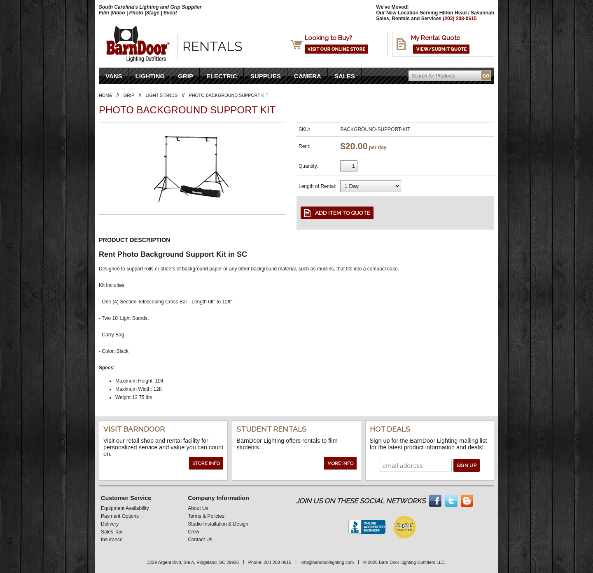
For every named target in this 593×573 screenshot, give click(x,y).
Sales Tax (111, 532)
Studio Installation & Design (218, 524)
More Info (340, 463)
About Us (198, 508)
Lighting (150, 76)
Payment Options (120, 516)
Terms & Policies (206, 516)
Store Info (206, 463)
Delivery (110, 524)
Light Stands (162, 95)
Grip (185, 76)
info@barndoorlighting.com (327, 562)
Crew (193, 532)
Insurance (112, 539)
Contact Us (200, 539)
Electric (221, 76)
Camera (307, 76)
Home (105, 95)
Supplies (265, 76)
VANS (113, 76)
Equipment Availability (125, 508)
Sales (344, 76)
